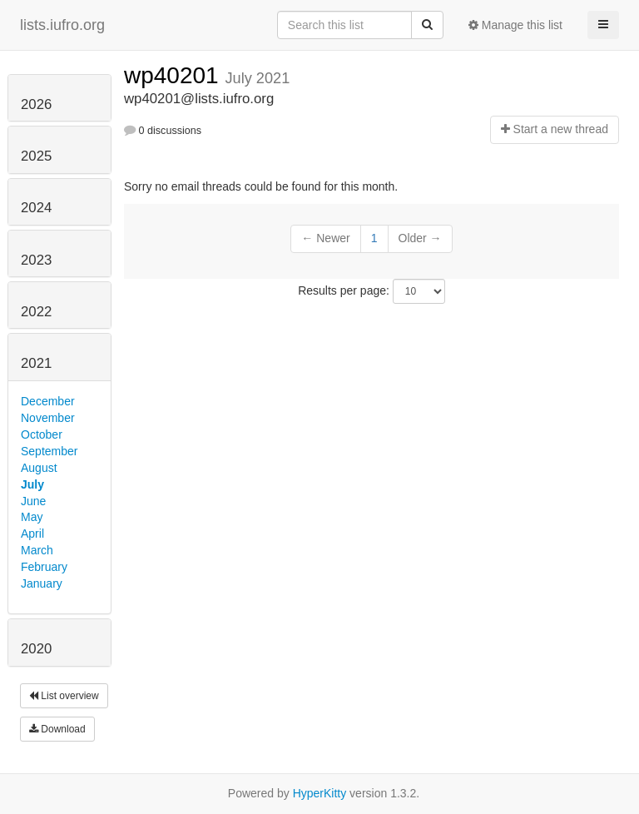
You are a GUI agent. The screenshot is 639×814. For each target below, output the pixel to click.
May (31, 517)
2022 (36, 312)
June (33, 501)
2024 (36, 208)
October (41, 434)
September (49, 451)
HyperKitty (320, 793)
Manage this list (515, 25)
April (32, 533)
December (48, 401)
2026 (36, 104)
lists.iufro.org (62, 25)
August (39, 467)
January (41, 583)
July (32, 484)
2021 (36, 363)
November (48, 417)
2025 (36, 156)
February (44, 566)
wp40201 (174, 75)
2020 (36, 649)
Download (57, 729)
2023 (36, 260)
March (37, 550)
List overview (64, 696)
